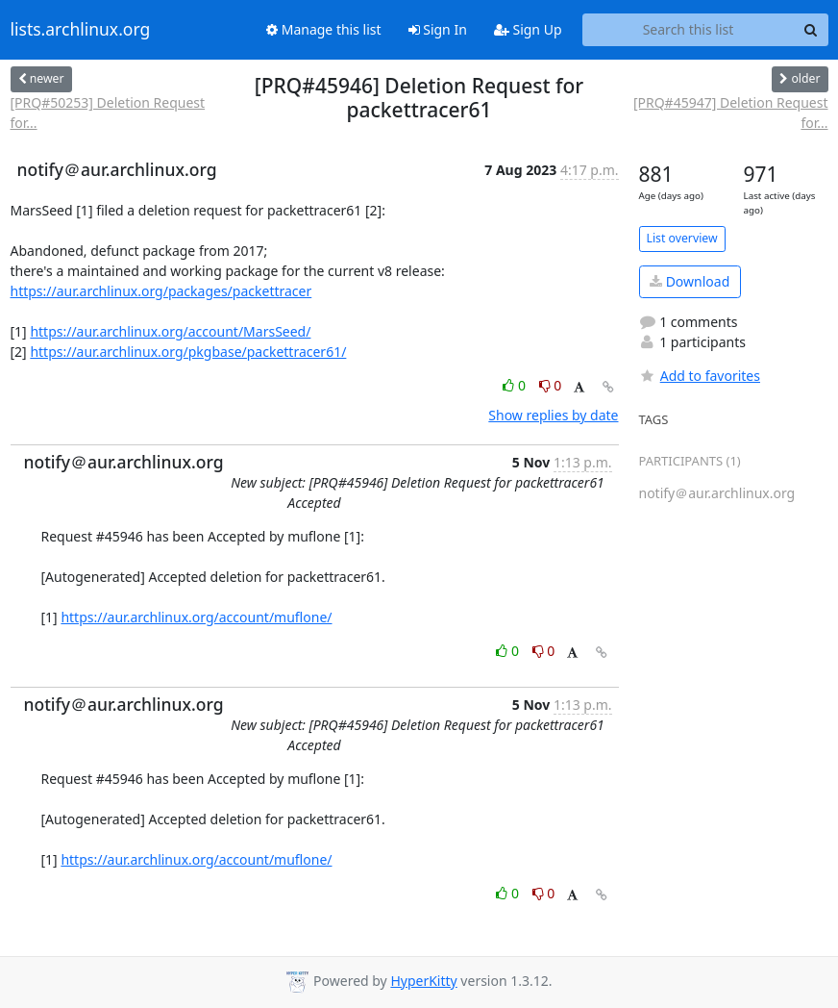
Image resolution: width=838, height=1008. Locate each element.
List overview (682, 238)
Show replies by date (553, 415)
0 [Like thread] (516, 385)
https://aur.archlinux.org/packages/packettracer (161, 291)
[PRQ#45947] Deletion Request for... (730, 112)
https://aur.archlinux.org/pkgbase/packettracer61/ (188, 351)
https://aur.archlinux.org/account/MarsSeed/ (170, 331)
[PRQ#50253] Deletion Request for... (108, 112)
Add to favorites (699, 375)
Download (689, 281)
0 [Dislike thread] (550, 385)
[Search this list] (688, 29)
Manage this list (324, 29)
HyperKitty (423, 980)
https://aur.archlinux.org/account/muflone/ (196, 617)
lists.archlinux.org (81, 29)
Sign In (437, 29)
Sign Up (528, 29)
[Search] (811, 29)
